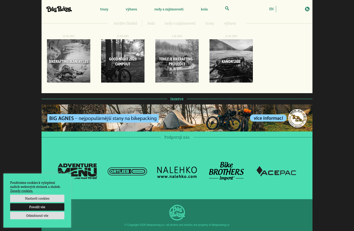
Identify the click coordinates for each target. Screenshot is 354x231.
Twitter (294, 9)
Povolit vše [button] (37, 207)
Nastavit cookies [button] (37, 198)
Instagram (287, 9)
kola (204, 9)
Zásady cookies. (21, 191)
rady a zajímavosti (169, 9)
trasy (104, 9)
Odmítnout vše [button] (37, 215)
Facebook (281, 9)
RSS (307, 9)
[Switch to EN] (271, 9)
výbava (131, 9)
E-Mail (300, 9)
